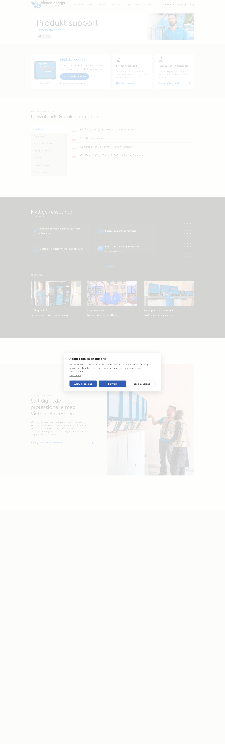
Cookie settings (142, 383)
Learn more (75, 375)
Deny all (112, 383)
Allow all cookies (83, 383)
